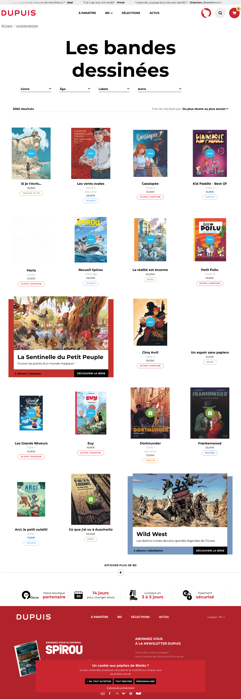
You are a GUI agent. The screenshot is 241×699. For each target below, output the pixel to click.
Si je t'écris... (31, 184)
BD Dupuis (7, 25)
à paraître (87, 13)
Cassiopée (150, 184)
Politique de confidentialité (120, 687)
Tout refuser (123, 681)
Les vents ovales (90, 184)
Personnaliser (145, 681)
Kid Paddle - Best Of (210, 184)
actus (154, 13)
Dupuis (19, 13)
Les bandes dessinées (27, 25)
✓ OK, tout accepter (98, 681)
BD (107, 13)
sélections (131, 13)
